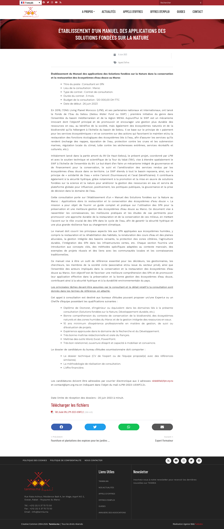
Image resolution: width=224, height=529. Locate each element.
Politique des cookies (35, 460)
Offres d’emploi (159, 11)
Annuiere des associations (112, 513)
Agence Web (189, 524)
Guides (181, 11)
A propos (87, 11)
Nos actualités (106, 488)
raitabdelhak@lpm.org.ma (162, 380)
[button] (61, 426)
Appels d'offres (123, 62)
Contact (198, 11)
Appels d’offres (133, 11)
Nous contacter (93, 460)
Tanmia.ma (103, 481)
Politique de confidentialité (65, 460)
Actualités (109, 11)
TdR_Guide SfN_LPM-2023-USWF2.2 (69, 411)
